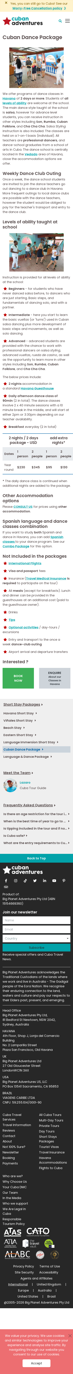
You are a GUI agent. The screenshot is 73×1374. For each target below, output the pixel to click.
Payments (10, 1163)
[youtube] (54, 880)
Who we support (15, 1203)
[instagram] (15, 880)
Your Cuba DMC (15, 1187)
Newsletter (11, 1152)
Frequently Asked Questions (28, 805)
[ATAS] (12, 1232)
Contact (9, 1136)
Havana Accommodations (53, 1160)
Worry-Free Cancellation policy (37, 8)
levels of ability (15, 103)
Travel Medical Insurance (46, 578)
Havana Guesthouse (37, 388)
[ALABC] (17, 1255)
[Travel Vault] (31, 1243)
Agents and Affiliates (36, 1278)
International (18, 1284)
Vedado (31, 154)
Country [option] (11, 938)
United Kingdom (49, 1284)
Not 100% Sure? (14, 1147)
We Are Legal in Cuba (14, 1211)
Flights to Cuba (50, 1168)
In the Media (12, 1198)
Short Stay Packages (21, 704)
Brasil (51, 1296)
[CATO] (38, 1232)
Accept (36, 1363)
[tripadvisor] (6, 886)
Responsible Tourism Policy (14, 1221)
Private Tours (49, 1126)
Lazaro (25, 782)
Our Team (10, 1192)
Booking (9, 1158)
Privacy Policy (23, 1266)
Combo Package (16, 546)
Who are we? (13, 1176)
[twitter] (35, 880)
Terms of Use (49, 1266)
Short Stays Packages (48, 1138)
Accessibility (48, 1272)
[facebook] (6, 880)
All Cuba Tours (50, 1115)
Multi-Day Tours (51, 1120)
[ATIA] (10, 1243)
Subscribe (36, 947)
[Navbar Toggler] (67, 20)
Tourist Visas (49, 1147)
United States (28, 1296)
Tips (12, 620)
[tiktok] (25, 880)
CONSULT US (23, 506)
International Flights (25, 563)
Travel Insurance (52, 1152)
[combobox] (36, 938)
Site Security (24, 1272)
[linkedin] (44, 880)
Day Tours (47, 1131)
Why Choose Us (15, 1181)
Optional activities (23, 627)
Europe (23, 1290)
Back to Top (36, 858)
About (7, 1141)
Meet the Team (16, 772)
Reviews (9, 1130)
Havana (9, 98)
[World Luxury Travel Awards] (54, 1255)
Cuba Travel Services (12, 1117)
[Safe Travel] (49, 1243)
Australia (44, 1290)
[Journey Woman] (40, 1255)
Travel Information (17, 1125)
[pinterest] (64, 880)
